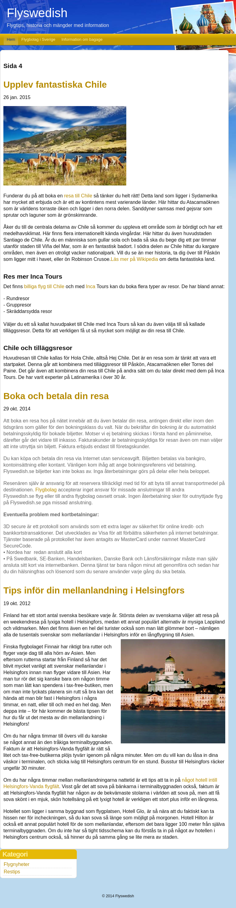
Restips (12, 871)
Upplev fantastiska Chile (55, 85)
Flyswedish (37, 13)
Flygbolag (46, 489)
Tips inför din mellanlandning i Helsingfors (94, 590)
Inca (90, 286)
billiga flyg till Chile (44, 286)
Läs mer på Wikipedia (134, 259)
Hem (11, 39)
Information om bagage (82, 39)
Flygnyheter (17, 864)
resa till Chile (78, 195)
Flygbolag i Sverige (38, 39)
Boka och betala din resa (56, 396)
